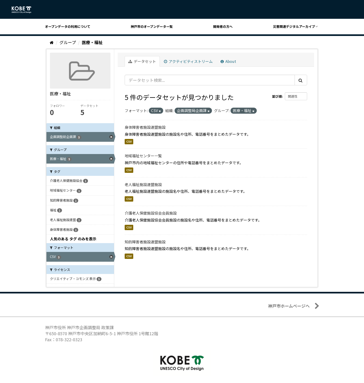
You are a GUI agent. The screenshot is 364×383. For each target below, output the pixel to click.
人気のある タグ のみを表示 (73, 238)
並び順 (277, 96)
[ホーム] (52, 42)
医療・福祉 (92, 42)
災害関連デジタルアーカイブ (294, 26)
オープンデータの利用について (67, 26)
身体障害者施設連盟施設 (145, 127)
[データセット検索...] (210, 80)
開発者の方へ (223, 26)
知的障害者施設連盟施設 (145, 242)
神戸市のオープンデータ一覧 (152, 26)
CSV (129, 141)
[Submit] (301, 80)
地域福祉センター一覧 (143, 155)
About (228, 61)
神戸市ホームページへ (289, 306)
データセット (142, 61)
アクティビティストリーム (188, 61)
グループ (67, 42)
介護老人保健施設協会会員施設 (151, 213)
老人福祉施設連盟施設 (143, 184)
